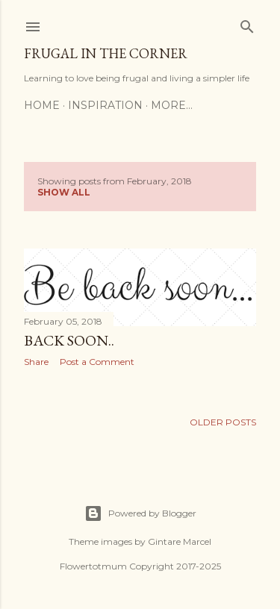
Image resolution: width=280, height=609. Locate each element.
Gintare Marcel (179, 541)
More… (172, 105)
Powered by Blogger (140, 513)
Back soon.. (69, 340)
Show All (63, 192)
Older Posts (223, 422)
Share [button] (36, 361)
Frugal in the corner (105, 53)
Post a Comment (97, 361)
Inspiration (105, 105)
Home (42, 105)
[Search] (247, 23)
